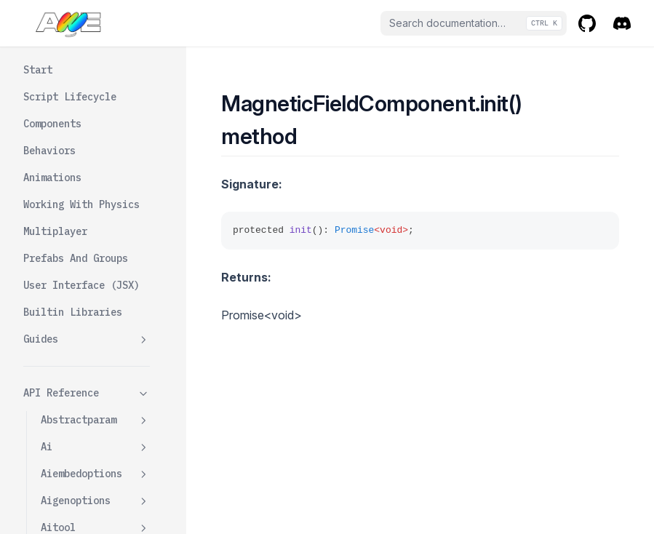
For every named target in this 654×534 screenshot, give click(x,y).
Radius (75, 315)
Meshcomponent (95, 465)
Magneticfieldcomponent (95, 130)
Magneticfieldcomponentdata (95, 349)
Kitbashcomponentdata (95, 46)
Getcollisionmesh (101, 253)
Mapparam (95, 411)
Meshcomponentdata (95, 499)
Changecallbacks (101, 165)
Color (72, 192)
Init (69, 288)
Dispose (78, 219)
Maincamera (95, 384)
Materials (95, 438)
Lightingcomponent (95, 88)
